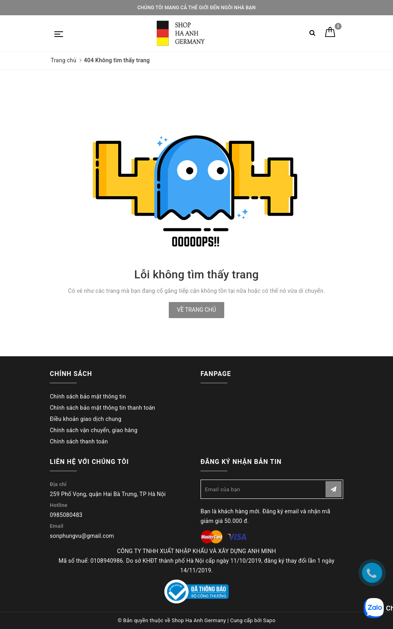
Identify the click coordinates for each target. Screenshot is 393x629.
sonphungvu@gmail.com (82, 536)
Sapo (269, 620)
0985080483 (66, 515)
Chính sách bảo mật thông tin (88, 396)
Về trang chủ (196, 309)
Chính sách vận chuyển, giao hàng (93, 430)
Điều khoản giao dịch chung (85, 419)
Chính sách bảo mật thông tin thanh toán (102, 407)
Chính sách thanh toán (79, 441)
